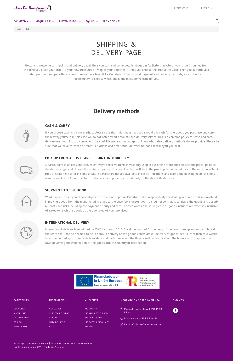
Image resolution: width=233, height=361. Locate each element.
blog (52, 326)
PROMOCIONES (112, 21)
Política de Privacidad (81, 343)
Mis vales (89, 326)
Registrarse (181, 8)
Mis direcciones (93, 317)
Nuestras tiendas (59, 313)
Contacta (54, 317)
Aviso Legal (19, 343)
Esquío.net (60, 347)
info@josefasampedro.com (146, 324)
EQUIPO (90, 21)
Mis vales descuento (96, 313)
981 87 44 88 (150, 318)
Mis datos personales (96, 322)
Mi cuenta (91, 300)
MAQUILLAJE (43, 21)
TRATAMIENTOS (68, 21)
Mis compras (91, 308)
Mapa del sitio (57, 322)
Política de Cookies (59, 343)
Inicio (18, 29)
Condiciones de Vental (38, 343)
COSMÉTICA (21, 21)
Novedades (55, 308)
